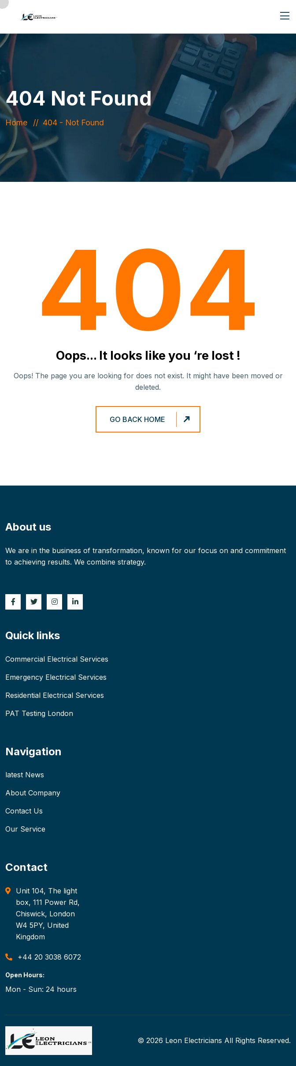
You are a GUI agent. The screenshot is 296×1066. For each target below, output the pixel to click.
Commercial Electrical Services (56, 659)
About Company (32, 792)
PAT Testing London (39, 713)
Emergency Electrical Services (56, 677)
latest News (24, 774)
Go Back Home (151, 420)
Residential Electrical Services (54, 695)
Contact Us (24, 810)
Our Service (25, 829)
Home (18, 122)
